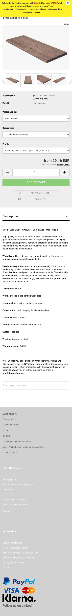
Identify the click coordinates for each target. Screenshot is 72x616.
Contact (6, 436)
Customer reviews (14, 385)
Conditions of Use (10, 424)
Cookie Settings (9, 452)
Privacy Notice (9, 419)
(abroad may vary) (40, 99)
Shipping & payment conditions (16, 441)
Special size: (8, 128)
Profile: (5, 144)
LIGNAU (66, 24)
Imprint (5, 430)
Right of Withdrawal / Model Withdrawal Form (23, 447)
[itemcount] (36, 172)
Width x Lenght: (9, 112)
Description (10, 216)
